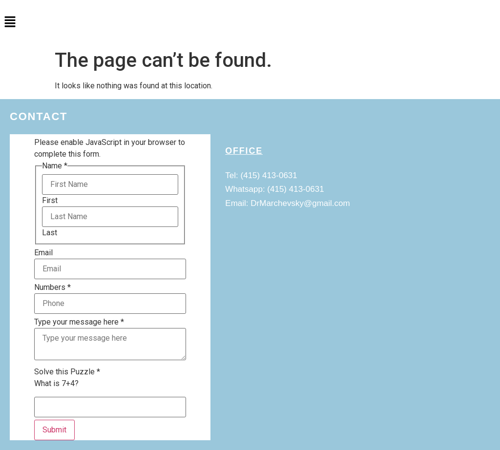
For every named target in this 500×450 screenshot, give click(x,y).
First (50, 201)
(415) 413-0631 (269, 175)
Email (43, 253)
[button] (250, 22)
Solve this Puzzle (67, 372)
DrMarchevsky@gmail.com (300, 203)
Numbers (52, 287)
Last (49, 233)
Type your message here (79, 322)
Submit (54, 429)
